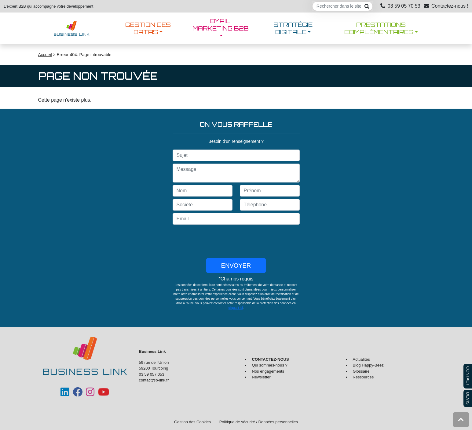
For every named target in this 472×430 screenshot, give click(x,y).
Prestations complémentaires (378, 28)
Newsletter (261, 377)
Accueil (45, 54)
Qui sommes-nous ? (269, 365)
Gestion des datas (148, 28)
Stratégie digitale (293, 28)
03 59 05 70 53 (400, 6)
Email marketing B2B (220, 24)
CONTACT (468, 376)
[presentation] (236, 241)
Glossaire (361, 371)
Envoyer (236, 265)
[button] (461, 419)
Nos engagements (268, 371)
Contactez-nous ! (446, 6)
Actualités (361, 359)
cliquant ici (236, 307)
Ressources (363, 377)
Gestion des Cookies (192, 422)
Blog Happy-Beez (368, 365)
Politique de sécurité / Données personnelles (258, 422)
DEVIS (468, 398)
